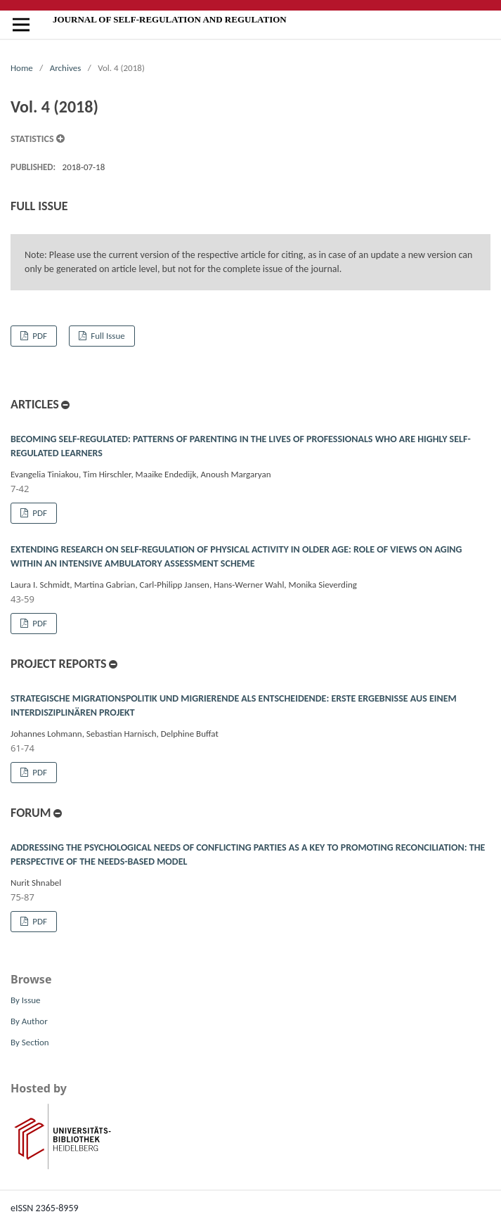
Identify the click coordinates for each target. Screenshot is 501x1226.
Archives (65, 68)
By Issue (26, 1000)
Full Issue (106, 335)
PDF (38, 335)
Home (22, 68)
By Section (30, 1042)
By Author (29, 1021)
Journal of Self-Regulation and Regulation (170, 19)
